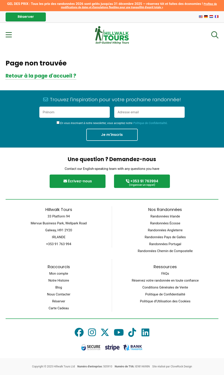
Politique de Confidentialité (150, 123)
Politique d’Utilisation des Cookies (165, 301)
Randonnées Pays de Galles (165, 237)
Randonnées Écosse (165, 223)
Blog (58, 287)
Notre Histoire (58, 280)
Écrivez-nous (77, 181)
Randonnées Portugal (165, 244)
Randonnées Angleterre (165, 230)
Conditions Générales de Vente (165, 287)
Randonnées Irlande (165, 216)
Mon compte (58, 274)
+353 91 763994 (142, 183)
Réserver (26, 16)
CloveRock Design (181, 366)
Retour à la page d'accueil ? (41, 75)
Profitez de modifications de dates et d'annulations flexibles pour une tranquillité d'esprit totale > (139, 5)
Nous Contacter (58, 294)
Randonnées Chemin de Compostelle (165, 251)
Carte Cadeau (59, 308)
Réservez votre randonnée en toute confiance (165, 280)
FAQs (165, 274)
